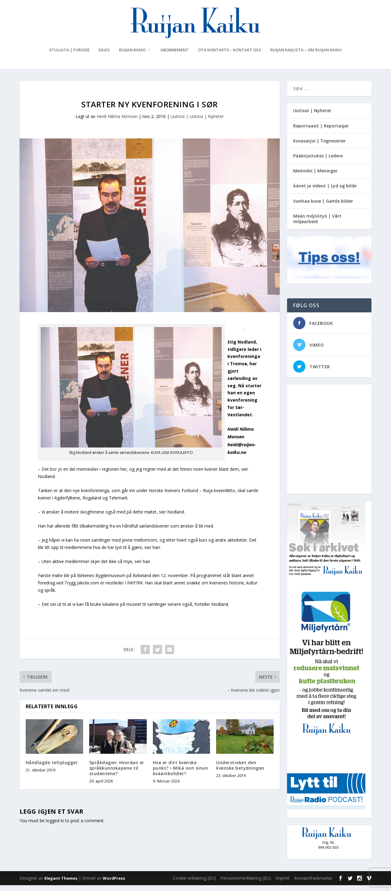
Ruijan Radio (132, 55)
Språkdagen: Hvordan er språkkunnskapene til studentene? (116, 773)
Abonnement (174, 55)
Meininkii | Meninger (315, 176)
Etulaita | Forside (70, 55)
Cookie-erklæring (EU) (194, 884)
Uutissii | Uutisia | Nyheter (197, 122)
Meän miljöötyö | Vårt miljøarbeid (317, 224)
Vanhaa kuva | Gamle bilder (323, 206)
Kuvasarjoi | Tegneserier (319, 146)
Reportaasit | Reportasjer (321, 131)
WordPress (114, 884)
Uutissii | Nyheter (312, 116)
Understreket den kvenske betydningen (240, 770)
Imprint (282, 884)
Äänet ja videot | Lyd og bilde (324, 191)
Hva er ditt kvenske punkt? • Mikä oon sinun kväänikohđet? (180, 773)
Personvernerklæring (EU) (245, 884)
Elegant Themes (60, 884)
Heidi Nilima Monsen (117, 122)
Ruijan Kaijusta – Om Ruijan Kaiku (306, 55)
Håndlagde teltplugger (52, 768)
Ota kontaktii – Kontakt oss (229, 55)
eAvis (104, 55)
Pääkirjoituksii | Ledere (318, 161)
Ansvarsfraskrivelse (313, 884)
